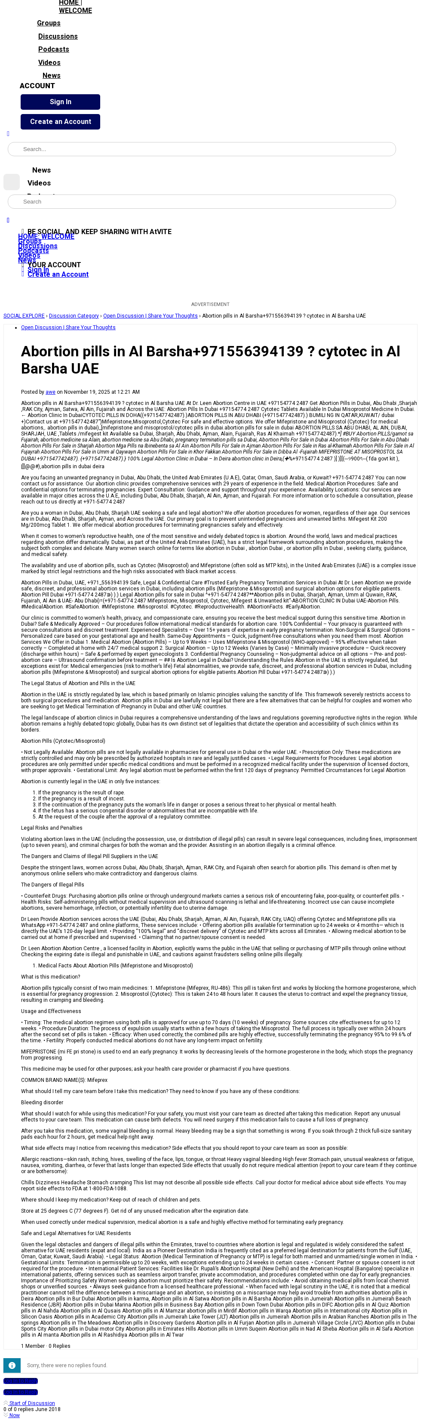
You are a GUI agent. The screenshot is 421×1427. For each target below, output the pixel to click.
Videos (40, 61)
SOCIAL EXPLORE (24, 316)
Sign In (60, 102)
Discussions (49, 35)
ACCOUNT (37, 85)
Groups (40, 22)
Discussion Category (74, 316)
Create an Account (60, 121)
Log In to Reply (20, 1381)
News (40, 75)
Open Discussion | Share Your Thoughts (150, 316)
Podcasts (44, 48)
